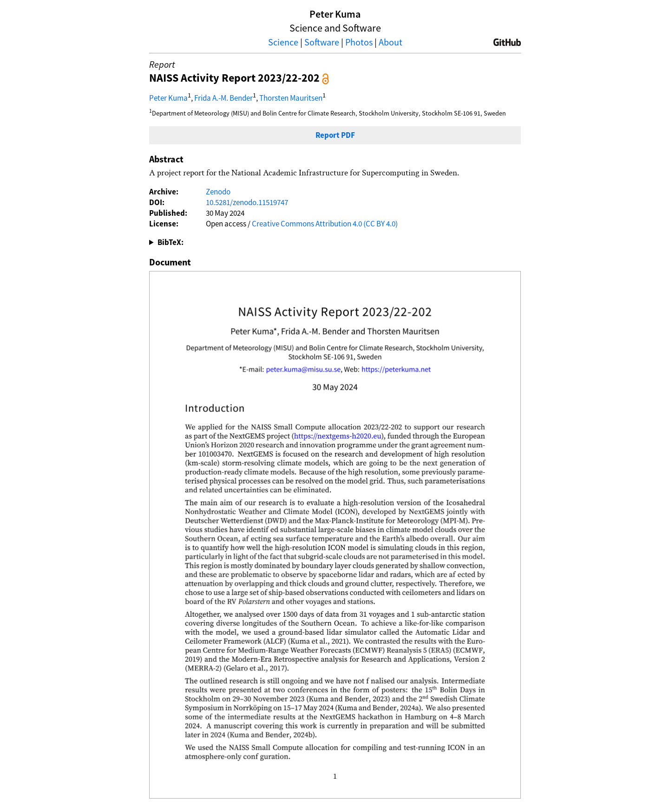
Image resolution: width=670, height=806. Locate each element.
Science (283, 42)
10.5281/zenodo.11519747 (247, 202)
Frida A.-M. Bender (223, 97)
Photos (359, 42)
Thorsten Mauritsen (290, 97)
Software (321, 42)
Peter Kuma (168, 97)
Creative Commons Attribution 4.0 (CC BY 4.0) (325, 224)
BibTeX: (171, 242)
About (390, 42)
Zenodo (218, 192)
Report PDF (335, 135)
